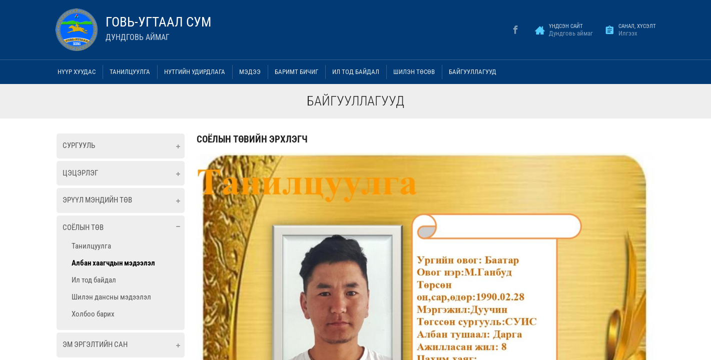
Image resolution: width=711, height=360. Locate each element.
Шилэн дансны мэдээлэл (111, 297)
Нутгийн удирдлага (194, 72)
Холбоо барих (93, 314)
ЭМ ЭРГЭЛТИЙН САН (95, 344)
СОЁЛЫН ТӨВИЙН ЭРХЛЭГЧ (252, 139)
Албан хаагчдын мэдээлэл (113, 263)
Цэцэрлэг (80, 173)
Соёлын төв (83, 227)
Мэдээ (250, 72)
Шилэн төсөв (414, 72)
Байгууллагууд (472, 72)
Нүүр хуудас (77, 72)
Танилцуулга (130, 72)
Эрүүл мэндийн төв (97, 200)
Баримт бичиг (296, 72)
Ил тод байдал (355, 72)
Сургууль (79, 145)
